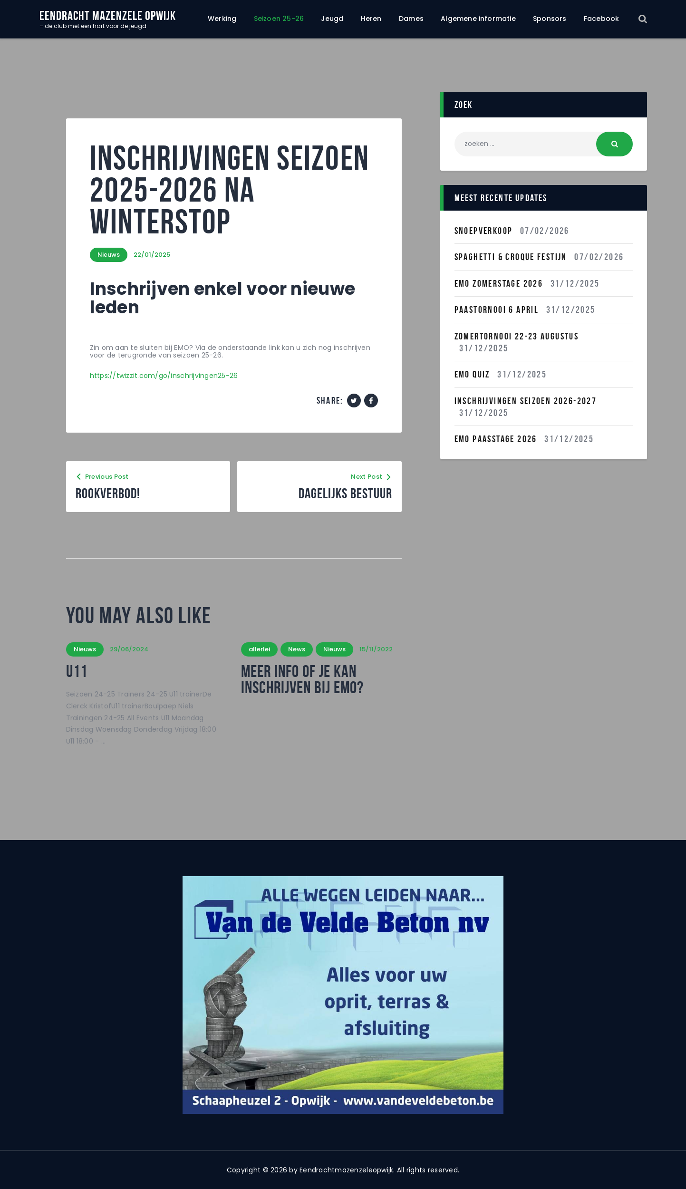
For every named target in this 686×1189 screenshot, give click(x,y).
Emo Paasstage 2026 (495, 439)
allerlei (259, 649)
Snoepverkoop (483, 230)
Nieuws (108, 254)
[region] (343, 995)
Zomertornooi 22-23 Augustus (516, 336)
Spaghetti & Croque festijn (510, 256)
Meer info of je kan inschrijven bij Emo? (302, 679)
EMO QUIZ (472, 374)
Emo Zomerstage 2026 (498, 283)
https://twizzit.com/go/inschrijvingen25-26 (164, 375)
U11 (76, 671)
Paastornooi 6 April (496, 309)
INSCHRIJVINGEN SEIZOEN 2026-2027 (525, 401)
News (296, 649)
